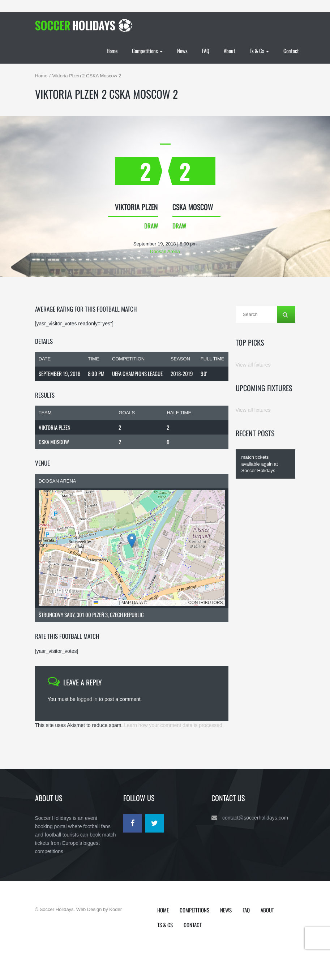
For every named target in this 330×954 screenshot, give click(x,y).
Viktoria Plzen (54, 427)
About (229, 51)
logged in (87, 699)
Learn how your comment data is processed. (173, 725)
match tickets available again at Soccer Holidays (259, 463)
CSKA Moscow (54, 442)
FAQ (205, 51)
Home (112, 51)
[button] (131, 540)
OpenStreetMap (167, 602)
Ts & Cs (259, 51)
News (182, 51)
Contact (291, 51)
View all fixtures (253, 365)
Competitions (147, 51)
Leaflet (106, 602)
